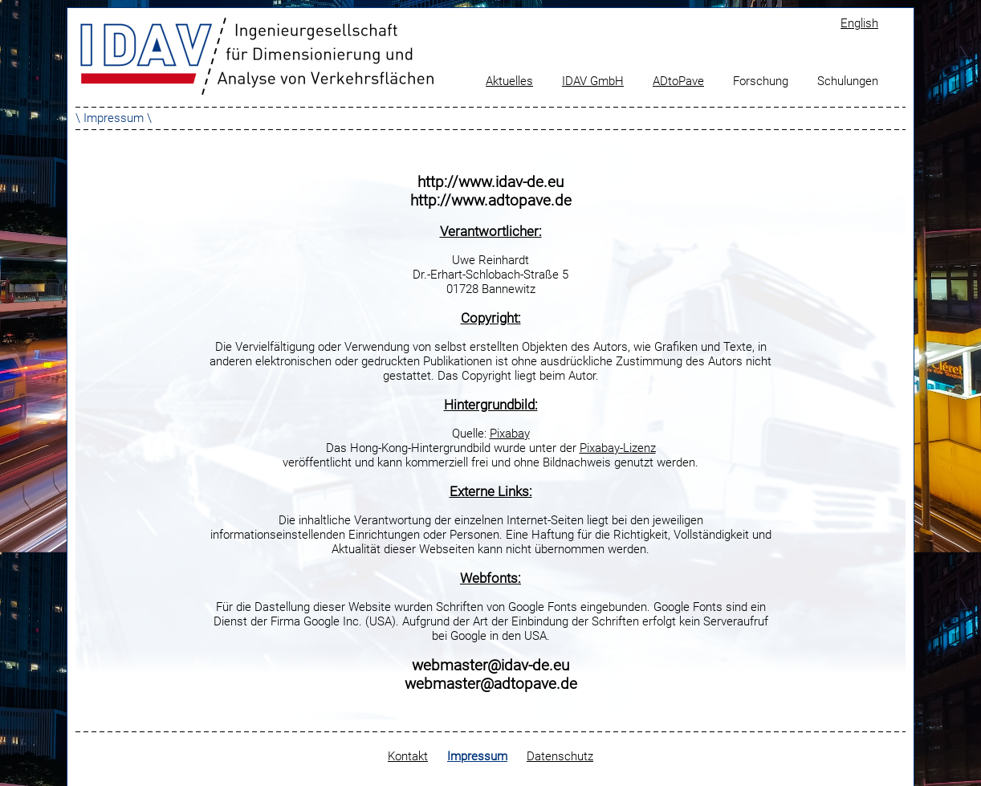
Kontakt (408, 756)
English (859, 23)
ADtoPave (678, 81)
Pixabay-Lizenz (618, 448)
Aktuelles (509, 81)
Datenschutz (560, 756)
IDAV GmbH (593, 81)
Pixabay (510, 433)
